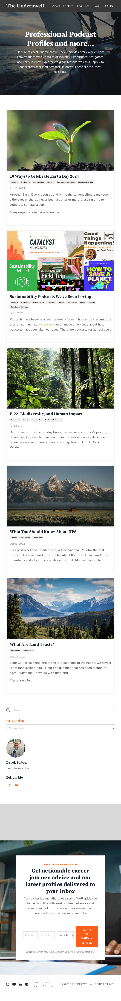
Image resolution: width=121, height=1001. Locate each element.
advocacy (14, 184)
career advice (38, 306)
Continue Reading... (20, 220)
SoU (96, 6)
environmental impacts (66, 184)
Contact (67, 6)
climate (61, 306)
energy (82, 306)
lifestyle (91, 306)
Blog (79, 6)
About (56, 6)
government (38, 543)
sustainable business (19, 310)
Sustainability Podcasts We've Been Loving (60, 299)
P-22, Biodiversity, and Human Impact (54, 418)
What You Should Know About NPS (51, 537)
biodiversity (25, 184)
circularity (51, 306)
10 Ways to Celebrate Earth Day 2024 (52, 178)
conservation (38, 184)
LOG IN (108, 6)
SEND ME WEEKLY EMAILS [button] (86, 944)
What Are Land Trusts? (37, 651)
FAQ (87, 6)
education (51, 184)
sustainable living (85, 184)
